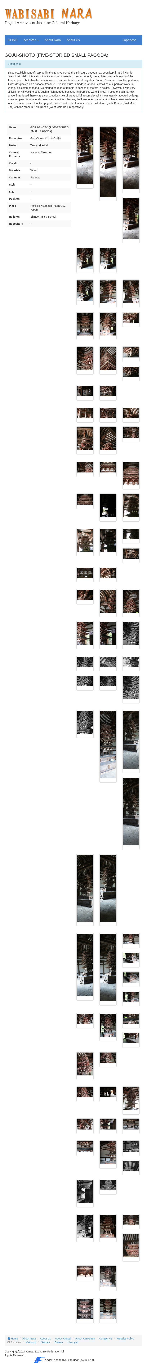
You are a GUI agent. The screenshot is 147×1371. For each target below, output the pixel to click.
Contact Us (105, 1338)
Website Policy (125, 1338)
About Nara (53, 40)
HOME (13, 40)
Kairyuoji (31, 1342)
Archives (31, 40)
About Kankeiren (85, 1338)
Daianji (59, 1342)
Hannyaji (73, 1342)
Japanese (129, 40)
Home (12, 1338)
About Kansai (63, 1338)
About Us (73, 40)
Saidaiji (45, 1342)
